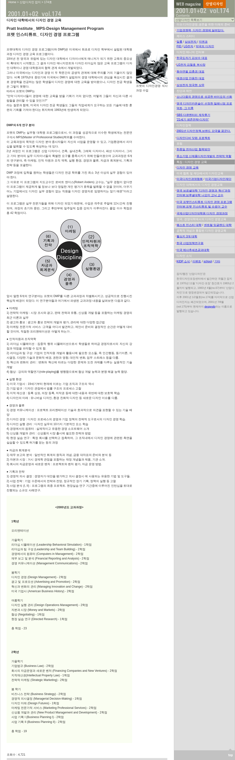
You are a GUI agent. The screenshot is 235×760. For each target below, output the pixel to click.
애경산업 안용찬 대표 (190, 78)
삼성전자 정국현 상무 (190, 85)
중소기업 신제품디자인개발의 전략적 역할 (204, 156)
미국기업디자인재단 (218, 179)
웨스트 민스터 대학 (189, 225)
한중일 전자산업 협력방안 (193, 149)
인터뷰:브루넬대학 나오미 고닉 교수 (200, 195)
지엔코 (203, 41)
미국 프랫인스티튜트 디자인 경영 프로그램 (204, 202)
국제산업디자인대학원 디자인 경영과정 (202, 213)
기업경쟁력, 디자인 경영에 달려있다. (200, 30)
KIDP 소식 (183, 261)
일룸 (179, 41)
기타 (217, 261)
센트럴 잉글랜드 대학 (218, 225)
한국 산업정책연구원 (190, 243)
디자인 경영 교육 (188, 167)
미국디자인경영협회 (190, 179)
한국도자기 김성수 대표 (192, 58)
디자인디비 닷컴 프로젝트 (193, 138)
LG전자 (188, 46)
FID (179, 46)
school (207, 261)
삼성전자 (191, 41)
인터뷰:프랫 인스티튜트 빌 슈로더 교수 (202, 206)
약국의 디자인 (205, 46)
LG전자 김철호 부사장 (191, 64)
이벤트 (196, 261)
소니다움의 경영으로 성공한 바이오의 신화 (204, 96)
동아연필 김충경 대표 (190, 71)
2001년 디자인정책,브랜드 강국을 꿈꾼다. (204, 131)
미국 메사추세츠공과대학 (193, 250)
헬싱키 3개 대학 (187, 236)
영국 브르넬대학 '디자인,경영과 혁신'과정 (203, 190)
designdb (209, 306)
